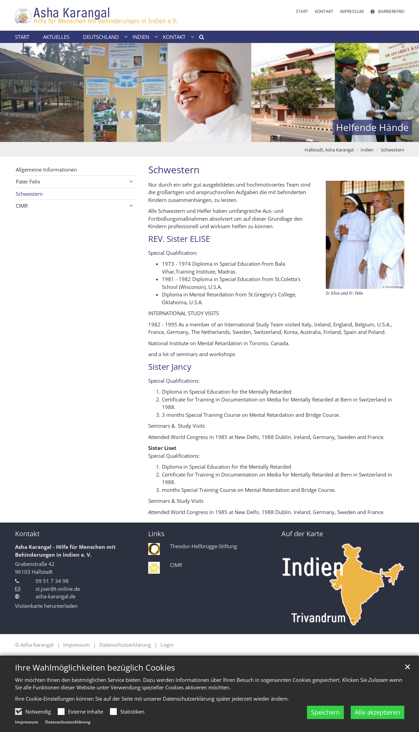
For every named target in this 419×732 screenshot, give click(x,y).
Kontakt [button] (174, 36)
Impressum (26, 722)
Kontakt (27, 533)
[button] (199, 38)
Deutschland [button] (101, 36)
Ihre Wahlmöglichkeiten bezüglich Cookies (95, 667)
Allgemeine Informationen (46, 169)
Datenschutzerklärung (67, 722)
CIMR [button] (22, 205)
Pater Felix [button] (28, 181)
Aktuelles (56, 36)
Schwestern (392, 150)
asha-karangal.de (55, 596)
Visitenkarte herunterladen (46, 605)
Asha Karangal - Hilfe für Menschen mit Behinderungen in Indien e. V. (65, 550)
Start (22, 36)
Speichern (325, 712)
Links (156, 533)
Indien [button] (140, 36)
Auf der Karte (302, 533)
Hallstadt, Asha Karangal (329, 150)
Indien (367, 150)
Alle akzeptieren (377, 712)
